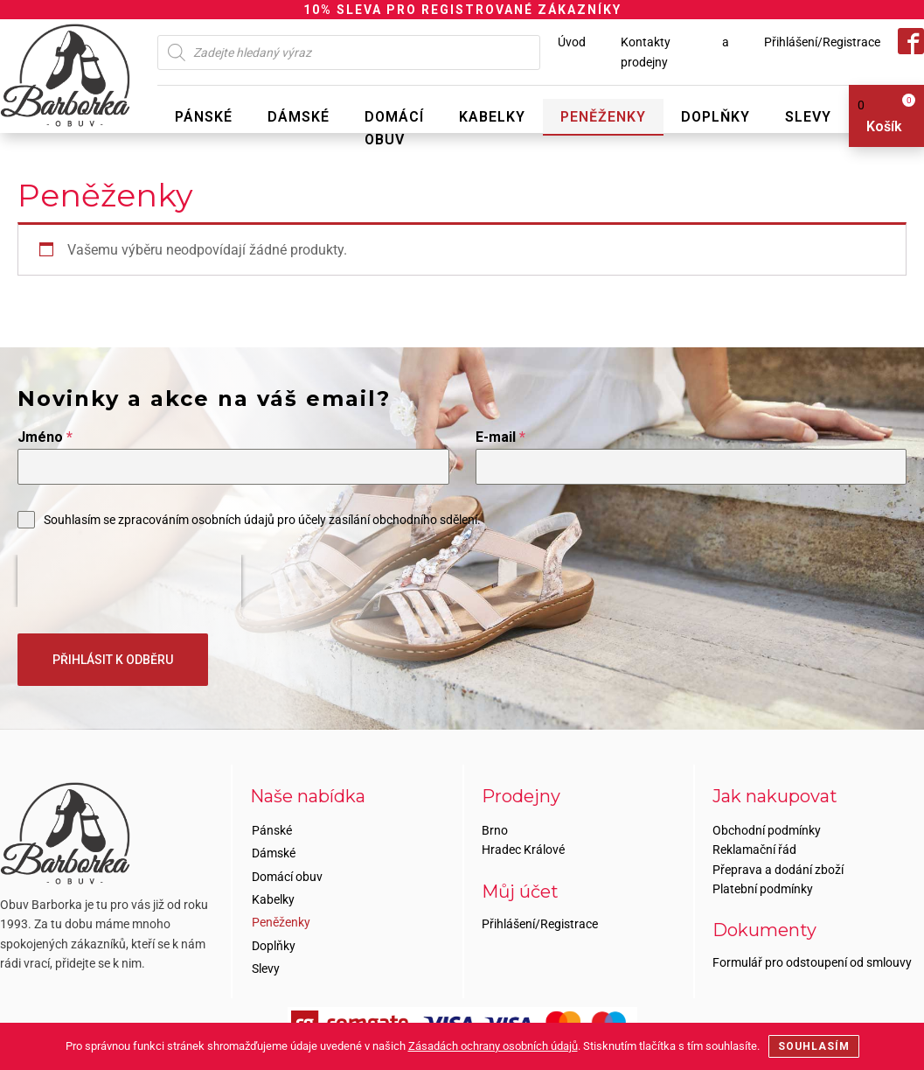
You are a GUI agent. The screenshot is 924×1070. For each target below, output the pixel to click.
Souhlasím (814, 1046)
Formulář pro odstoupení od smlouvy (812, 962)
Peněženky (603, 116)
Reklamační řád (754, 850)
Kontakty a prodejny (675, 51)
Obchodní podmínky (766, 830)
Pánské (204, 116)
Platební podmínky (762, 889)
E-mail (500, 437)
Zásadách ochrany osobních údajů (493, 1046)
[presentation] (129, 581)
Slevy (808, 116)
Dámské (298, 116)
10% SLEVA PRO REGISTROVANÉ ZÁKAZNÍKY (462, 10)
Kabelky (492, 116)
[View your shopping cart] (880, 116)
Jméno (45, 437)
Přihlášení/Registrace (822, 42)
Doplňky (715, 116)
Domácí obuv (394, 128)
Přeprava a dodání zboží (778, 870)
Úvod (572, 42)
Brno (495, 830)
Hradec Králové (523, 850)
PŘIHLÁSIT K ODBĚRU (112, 660)
